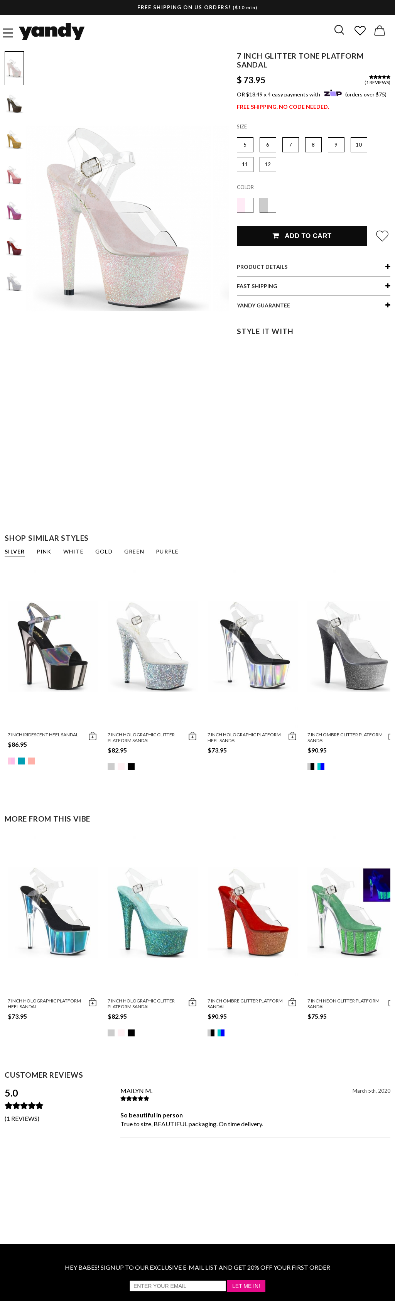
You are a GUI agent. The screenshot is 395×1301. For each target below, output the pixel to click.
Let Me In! (246, 1286)
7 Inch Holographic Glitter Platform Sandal (141, 737)
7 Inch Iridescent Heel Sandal (43, 734)
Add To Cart (301, 236)
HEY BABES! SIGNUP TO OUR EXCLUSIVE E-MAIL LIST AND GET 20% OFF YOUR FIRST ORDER (197, 1267)
